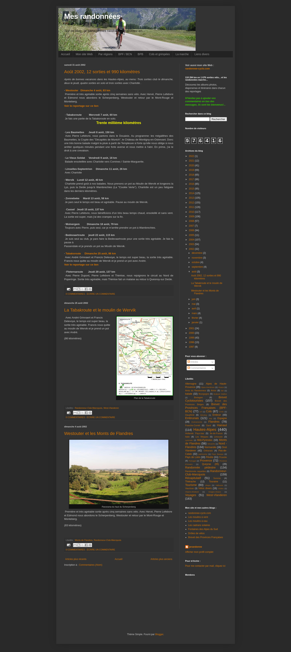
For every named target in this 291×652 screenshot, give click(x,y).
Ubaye (208, 485)
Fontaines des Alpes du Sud (203, 529)
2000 (192, 333)
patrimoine (202, 454)
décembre (197, 253)
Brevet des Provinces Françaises (205, 537)
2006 (192, 230)
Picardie (223, 457)
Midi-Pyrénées (204, 440)
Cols (209, 411)
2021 (192, 160)
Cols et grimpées (159, 54)
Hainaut (222, 425)
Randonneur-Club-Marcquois (88, 408)
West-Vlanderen (111, 408)
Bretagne (198, 397)
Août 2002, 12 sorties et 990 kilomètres (102, 71)
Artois (213, 390)
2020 (192, 165)
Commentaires (196, 368)
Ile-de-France (216, 433)
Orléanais (208, 450)
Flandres (214, 421)
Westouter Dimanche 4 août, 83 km (88, 90)
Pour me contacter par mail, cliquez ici (205, 565)
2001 (192, 328)
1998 (192, 342)
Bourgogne (204, 394)
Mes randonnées (92, 16)
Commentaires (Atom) (90, 565)
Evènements (197, 422)
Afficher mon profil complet (199, 552)
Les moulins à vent (198, 517)
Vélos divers (205, 488)
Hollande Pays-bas (194, 433)
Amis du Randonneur (195, 390)
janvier (195, 322)
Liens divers (201, 54)
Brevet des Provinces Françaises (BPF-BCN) (206, 408)
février (195, 317)
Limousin (218, 437)
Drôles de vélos (196, 533)
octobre (196, 262)
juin (194, 299)
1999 (192, 337)
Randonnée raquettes (195, 471)
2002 (192, 249)
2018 (192, 174)
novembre (197, 257)
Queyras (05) (210, 464)
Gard (208, 425)
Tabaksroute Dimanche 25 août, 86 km (91, 253)
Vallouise (219, 485)
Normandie (210, 447)
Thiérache (190, 481)
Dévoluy (203, 415)
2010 (192, 212)
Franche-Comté (192, 425)
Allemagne (191, 383)
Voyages (190, 495)
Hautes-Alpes (204, 429)
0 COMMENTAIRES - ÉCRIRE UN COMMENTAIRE (90, 294)
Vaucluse (189, 488)
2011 (192, 207)
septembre (198, 266)
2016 (192, 184)
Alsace (221, 387)
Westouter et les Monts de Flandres (98, 433)
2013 (192, 197)
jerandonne (195, 546)
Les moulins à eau (197, 521)
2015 (192, 188)
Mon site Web (84, 54)
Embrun (217, 415)
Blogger (159, 634)
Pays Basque (217, 454)
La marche (182, 54)
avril (194, 308)
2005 (192, 235)
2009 (192, 216)
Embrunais (192, 418)
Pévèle (209, 457)
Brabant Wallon (220, 394)
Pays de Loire (192, 457)
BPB (140, 54)
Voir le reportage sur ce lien (81, 105)
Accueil (65, 54)
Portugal (192, 461)
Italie (187, 437)
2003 (192, 244)
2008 (192, 221)
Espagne (222, 418)
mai (194, 304)
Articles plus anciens (161, 559)
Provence (206, 460)
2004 (192, 239)
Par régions (105, 54)
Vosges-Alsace (214, 492)
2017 (192, 179)
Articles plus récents (75, 559)
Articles (192, 362)
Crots (221, 412)
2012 (192, 202)
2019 (192, 170)
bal (222, 390)
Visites (221, 488)
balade (188, 393)
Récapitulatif (193, 478)
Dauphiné (189, 415)
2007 (192, 225)
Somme (217, 478)
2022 (192, 156)
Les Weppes (201, 437)
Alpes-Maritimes (208, 387)
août (194, 271)
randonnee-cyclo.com (199, 513)
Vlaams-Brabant (192, 492)
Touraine (213, 481)
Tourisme (191, 485)
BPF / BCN (125, 54)
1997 (192, 346)
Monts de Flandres (83, 540)
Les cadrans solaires (199, 525)
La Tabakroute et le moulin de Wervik (100, 310)
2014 (192, 193)
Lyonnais (189, 440)
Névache (211, 444)
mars (195, 313)
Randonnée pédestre (200, 467)
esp (210, 418)
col (201, 412)
